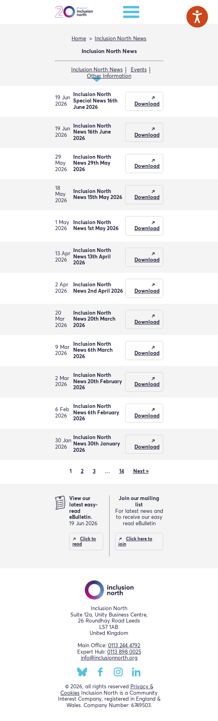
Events (139, 70)
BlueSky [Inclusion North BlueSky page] (82, 672)
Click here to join (135, 541)
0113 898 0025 (124, 652)
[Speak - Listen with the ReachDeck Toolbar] (197, 17)
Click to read (84, 541)
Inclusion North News (120, 38)
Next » (141, 471)
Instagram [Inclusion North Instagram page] (118, 672)
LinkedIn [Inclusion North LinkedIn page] (136, 672)
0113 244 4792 (124, 645)
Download (147, 104)
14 (121, 471)
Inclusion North (74, 12)
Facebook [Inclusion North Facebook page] (100, 672)
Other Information (109, 76)
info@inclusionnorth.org (109, 658)
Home (79, 38)
